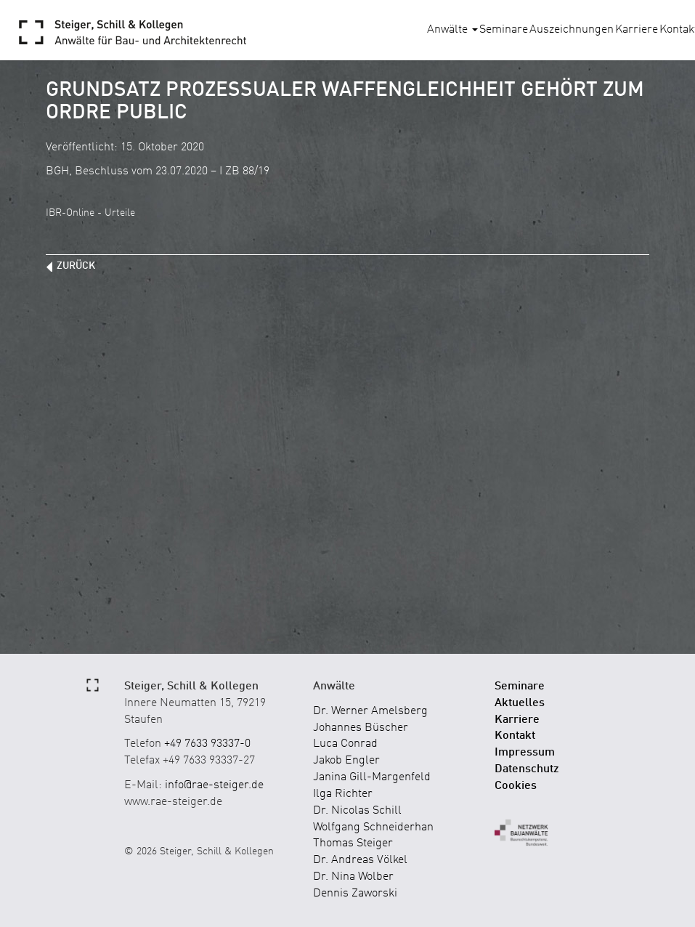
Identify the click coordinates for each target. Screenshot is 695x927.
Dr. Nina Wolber (353, 877)
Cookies (516, 786)
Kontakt (515, 736)
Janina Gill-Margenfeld (372, 777)
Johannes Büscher (360, 728)
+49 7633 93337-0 (207, 744)
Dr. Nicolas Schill (357, 811)
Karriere (636, 30)
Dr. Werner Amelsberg (370, 711)
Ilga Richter (343, 794)
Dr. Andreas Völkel (360, 860)
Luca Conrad (345, 744)
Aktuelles (520, 703)
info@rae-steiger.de (214, 785)
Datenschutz (527, 769)
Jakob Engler (346, 760)
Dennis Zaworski (355, 893)
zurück (76, 266)
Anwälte (452, 30)
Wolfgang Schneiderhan (373, 827)
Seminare (503, 30)
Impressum (525, 752)
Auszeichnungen (571, 30)
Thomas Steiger (353, 843)
